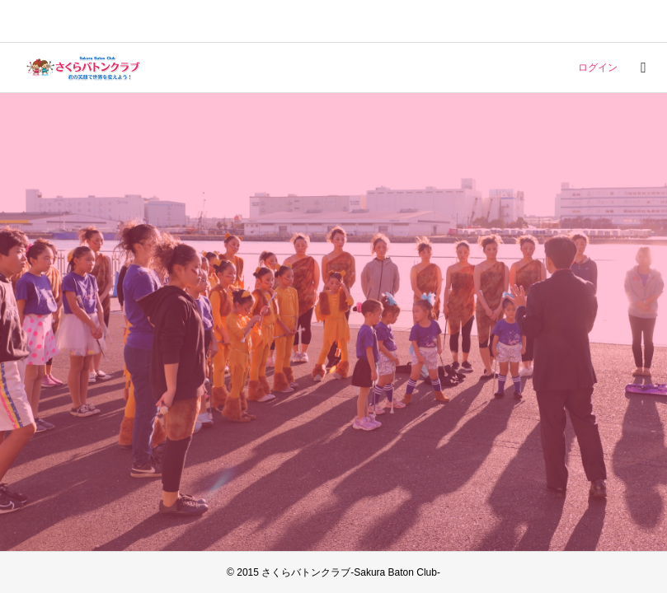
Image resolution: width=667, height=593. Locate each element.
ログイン (598, 67)
